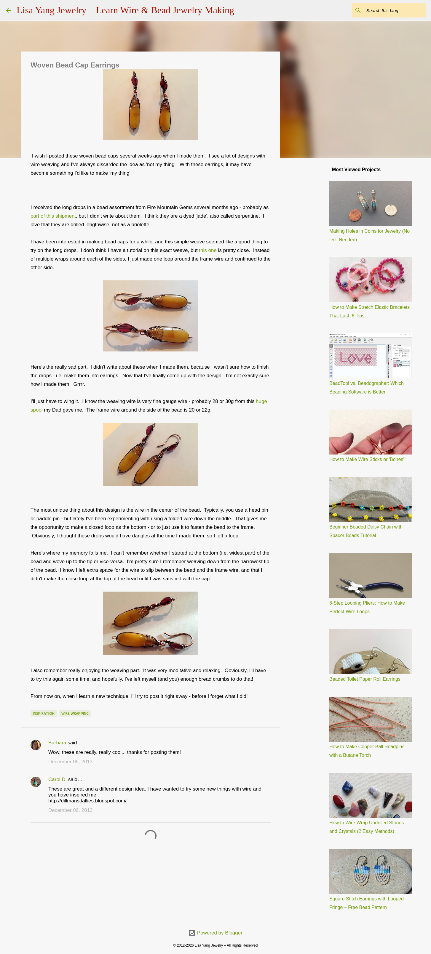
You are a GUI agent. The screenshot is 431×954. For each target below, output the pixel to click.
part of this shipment (53, 216)
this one (208, 250)
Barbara (57, 743)
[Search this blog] (395, 10)
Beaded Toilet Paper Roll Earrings (364, 679)
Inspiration (44, 713)
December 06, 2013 (70, 762)
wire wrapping (75, 713)
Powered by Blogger (215, 933)
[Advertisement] (310, 256)
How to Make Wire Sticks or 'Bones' (366, 459)
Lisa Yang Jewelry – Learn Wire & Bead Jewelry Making (125, 10)
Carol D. (57, 779)
